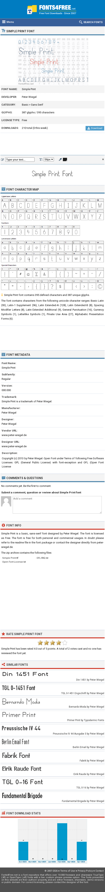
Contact (99, 871)
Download (94, 128)
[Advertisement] (52, 144)
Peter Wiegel (29, 96)
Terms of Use (67, 871)
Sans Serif (37, 104)
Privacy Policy (85, 871)
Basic (25, 104)
